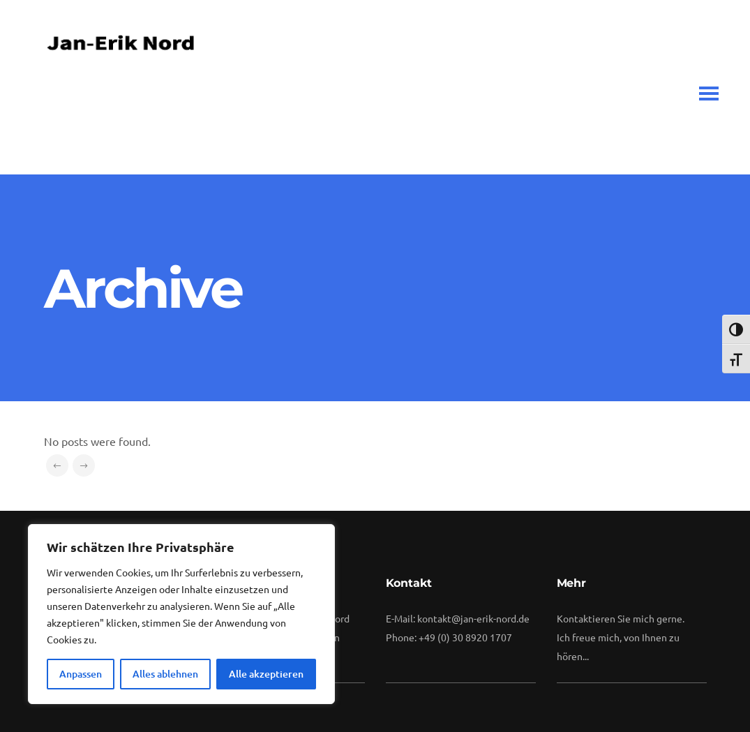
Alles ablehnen (165, 673)
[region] (181, 614)
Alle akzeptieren (266, 673)
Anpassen (80, 673)
